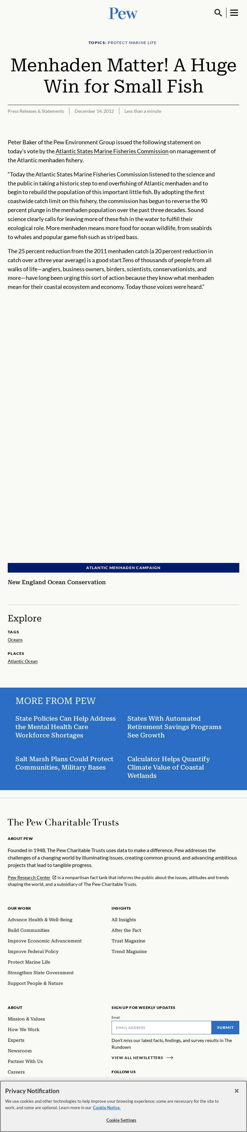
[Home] (63, 822)
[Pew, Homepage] (123, 12)
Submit (225, 1027)
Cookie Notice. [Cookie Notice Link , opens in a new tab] (107, 1107)
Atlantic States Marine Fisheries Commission (112, 151)
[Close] (237, 1091)
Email (116, 1017)
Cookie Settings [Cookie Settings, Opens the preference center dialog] (121, 1120)
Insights (121, 908)
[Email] (162, 1027)
